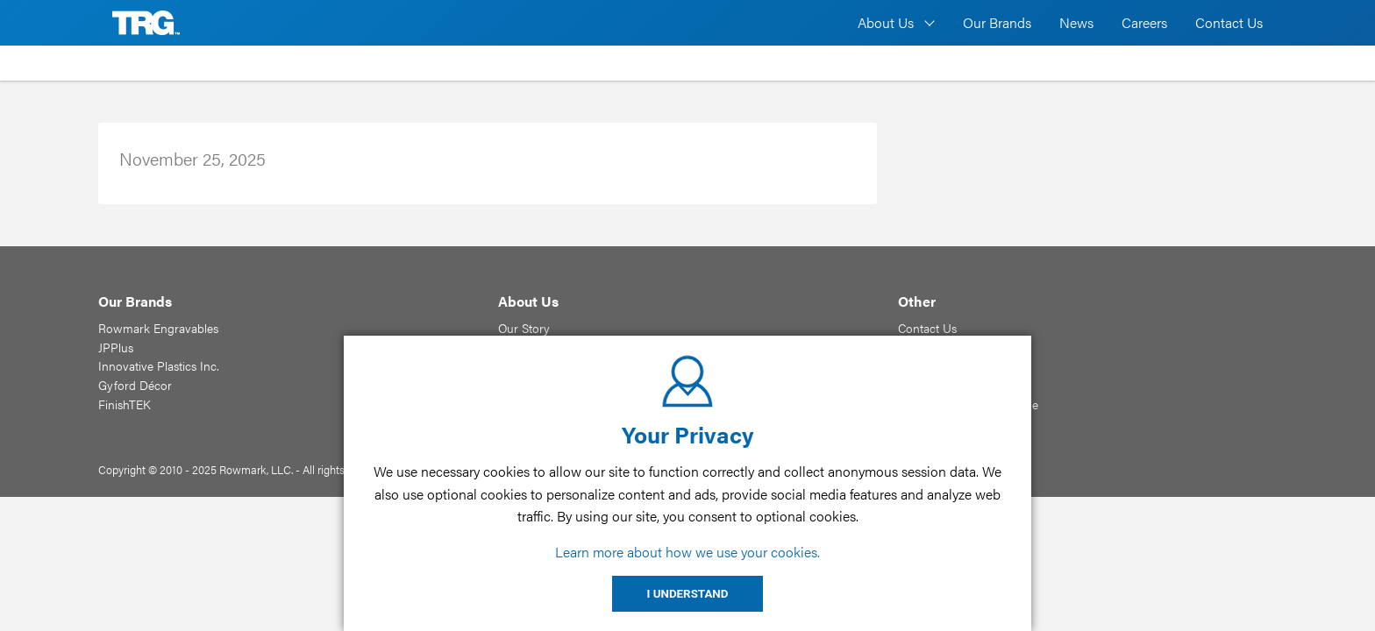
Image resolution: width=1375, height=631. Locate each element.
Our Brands (997, 22)
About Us (886, 22)
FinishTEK (124, 404)
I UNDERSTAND (688, 593)
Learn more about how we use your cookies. (687, 552)
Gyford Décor (135, 384)
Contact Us (1229, 22)
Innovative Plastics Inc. (158, 365)
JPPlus (115, 347)
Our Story (524, 328)
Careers (1144, 22)
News (1076, 22)
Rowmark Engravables (158, 328)
